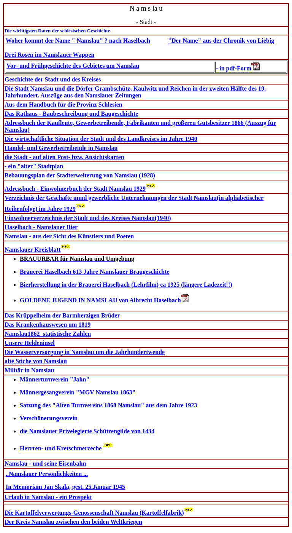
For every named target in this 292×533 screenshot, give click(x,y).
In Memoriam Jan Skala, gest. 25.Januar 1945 (65, 487)
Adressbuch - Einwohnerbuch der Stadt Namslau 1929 (75, 188)
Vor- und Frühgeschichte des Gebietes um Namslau (72, 65)
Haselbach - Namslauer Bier (41, 227)
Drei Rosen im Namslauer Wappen (49, 54)
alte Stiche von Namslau (36, 361)
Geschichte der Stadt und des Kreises (53, 79)
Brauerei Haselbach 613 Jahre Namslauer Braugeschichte (94, 271)
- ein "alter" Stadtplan (34, 166)
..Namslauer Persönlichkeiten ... (47, 474)
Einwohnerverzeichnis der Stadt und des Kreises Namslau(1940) (88, 218)
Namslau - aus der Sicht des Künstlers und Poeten (69, 236)
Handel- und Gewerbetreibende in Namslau (61, 148)
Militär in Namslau (29, 370)
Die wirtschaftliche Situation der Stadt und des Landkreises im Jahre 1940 (101, 139)
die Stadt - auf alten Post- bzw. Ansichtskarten (64, 157)
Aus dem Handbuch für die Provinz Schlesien (63, 104)
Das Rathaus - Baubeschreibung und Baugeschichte (71, 113)
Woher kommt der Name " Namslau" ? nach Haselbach (78, 40)
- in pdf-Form (238, 68)
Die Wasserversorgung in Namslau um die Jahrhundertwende (85, 352)
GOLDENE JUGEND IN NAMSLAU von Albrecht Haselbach (100, 300)
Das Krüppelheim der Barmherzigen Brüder (62, 315)
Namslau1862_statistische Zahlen (48, 333)
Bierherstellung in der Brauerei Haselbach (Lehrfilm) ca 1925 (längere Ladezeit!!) (126, 284)
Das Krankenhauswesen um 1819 (47, 324)
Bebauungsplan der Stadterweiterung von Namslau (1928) (80, 175)
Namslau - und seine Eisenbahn (45, 463)
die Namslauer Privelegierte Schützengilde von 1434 (87, 431)
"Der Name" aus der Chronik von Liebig (221, 40)
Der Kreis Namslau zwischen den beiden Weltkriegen (73, 522)
